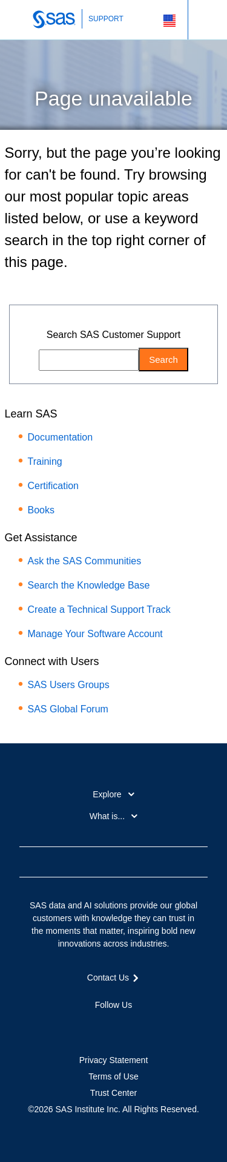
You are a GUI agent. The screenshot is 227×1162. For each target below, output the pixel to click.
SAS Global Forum (68, 709)
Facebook (70, 1026)
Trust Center (113, 1093)
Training (45, 461)
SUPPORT (105, 19)
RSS (157, 1026)
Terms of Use (113, 1076)
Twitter (92, 1026)
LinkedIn (114, 1026)
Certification (53, 486)
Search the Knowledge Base (89, 585)
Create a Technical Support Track (99, 609)
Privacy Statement (113, 1060)
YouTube (135, 1026)
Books (41, 510)
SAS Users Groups (69, 685)
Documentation (60, 437)
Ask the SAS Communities (85, 561)
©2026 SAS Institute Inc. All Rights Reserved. (113, 1109)
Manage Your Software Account (95, 634)
